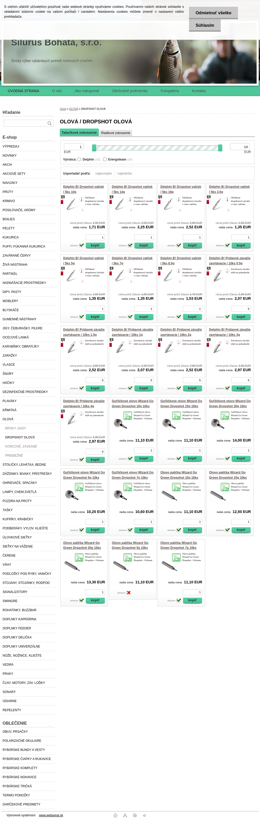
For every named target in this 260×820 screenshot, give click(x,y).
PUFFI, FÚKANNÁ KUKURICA (24, 246)
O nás (57, 91)
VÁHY (7, 564)
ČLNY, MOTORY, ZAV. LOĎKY (24, 683)
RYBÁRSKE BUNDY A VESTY (24, 750)
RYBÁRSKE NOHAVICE (19, 777)
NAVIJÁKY (10, 183)
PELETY (9, 228)
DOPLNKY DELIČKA (17, 637)
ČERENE (9, 555)
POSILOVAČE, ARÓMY (19, 210)
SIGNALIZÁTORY (15, 592)
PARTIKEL (10, 274)
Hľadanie (11, 112)
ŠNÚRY (8, 374)
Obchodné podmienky (130, 91)
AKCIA (7, 164)
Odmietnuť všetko (213, 13)
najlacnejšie (103, 173)
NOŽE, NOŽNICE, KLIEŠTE (22, 655)
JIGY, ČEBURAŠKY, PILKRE (23, 328)
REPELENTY (12, 710)
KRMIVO (9, 201)
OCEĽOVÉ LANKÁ (16, 337)
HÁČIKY (8, 383)
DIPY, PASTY (12, 292)
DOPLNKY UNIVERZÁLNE (21, 646)
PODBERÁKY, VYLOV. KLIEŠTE (25, 528)
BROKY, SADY (15, 428)
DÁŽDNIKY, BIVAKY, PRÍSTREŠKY (27, 474)
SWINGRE (10, 601)
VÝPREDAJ (11, 146)
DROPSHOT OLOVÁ (20, 437)
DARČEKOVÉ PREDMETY (21, 804)
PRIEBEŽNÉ (14, 455)
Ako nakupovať (87, 91)
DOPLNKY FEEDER (17, 628)
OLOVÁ (8, 419)
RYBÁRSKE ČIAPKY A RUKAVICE (27, 759)
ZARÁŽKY (10, 355)
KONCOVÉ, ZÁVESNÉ (21, 446)
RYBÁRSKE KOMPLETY (20, 768)
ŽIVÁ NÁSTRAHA (15, 264)
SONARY (9, 692)
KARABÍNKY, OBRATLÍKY (21, 346)
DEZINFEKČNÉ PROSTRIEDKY (25, 392)
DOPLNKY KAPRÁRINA (19, 619)
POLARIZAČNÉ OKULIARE (22, 741)
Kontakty (199, 91)
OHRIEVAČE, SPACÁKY (20, 483)
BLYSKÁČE (11, 310)
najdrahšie (125, 173)
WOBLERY (10, 301)
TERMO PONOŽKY (16, 795)
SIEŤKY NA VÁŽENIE (18, 546)
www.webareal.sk (51, 815)
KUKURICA (11, 237)
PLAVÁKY (10, 401)
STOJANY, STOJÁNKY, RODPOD (26, 583)
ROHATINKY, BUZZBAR (19, 610)
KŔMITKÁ (9, 410)
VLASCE (9, 364)
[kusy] (95, 237)
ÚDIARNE (10, 701)
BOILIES (9, 219)
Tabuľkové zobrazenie (79, 133)
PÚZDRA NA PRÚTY (17, 501)
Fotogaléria (170, 91)
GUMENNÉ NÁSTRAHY (19, 319)
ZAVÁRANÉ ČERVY (17, 255)
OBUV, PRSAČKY (15, 732)
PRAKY (8, 674)
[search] (49, 123)
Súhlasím (205, 25)
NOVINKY (10, 155)
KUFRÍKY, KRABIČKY (18, 519)
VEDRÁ (8, 664)
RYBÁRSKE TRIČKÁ (17, 786)
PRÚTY (8, 192)
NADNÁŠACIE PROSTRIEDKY (24, 283)
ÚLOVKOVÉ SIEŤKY (17, 537)
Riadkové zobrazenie (115, 133)
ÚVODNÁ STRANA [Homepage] (23, 91)
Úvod (63, 109)
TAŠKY (7, 510)
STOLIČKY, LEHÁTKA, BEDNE (24, 464)
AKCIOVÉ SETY (14, 174)
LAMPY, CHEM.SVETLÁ (20, 492)
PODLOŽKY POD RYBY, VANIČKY (27, 574)
